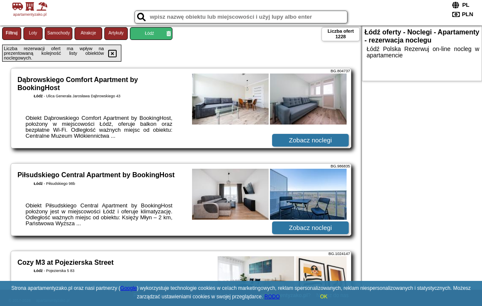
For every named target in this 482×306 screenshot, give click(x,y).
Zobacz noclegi (310, 140)
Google (128, 288)
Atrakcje (88, 33)
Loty (33, 33)
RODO (272, 297)
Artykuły (116, 33)
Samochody (58, 33)
